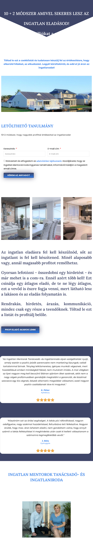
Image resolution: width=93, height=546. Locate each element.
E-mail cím (54, 149)
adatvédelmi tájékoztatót (49, 161)
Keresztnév (10, 149)
